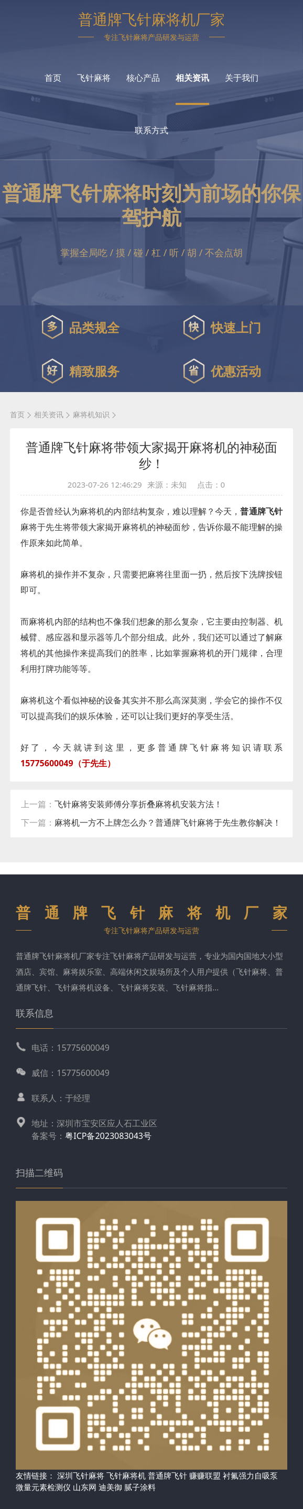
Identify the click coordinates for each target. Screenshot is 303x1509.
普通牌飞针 (167, 1475)
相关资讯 (192, 77)
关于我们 (241, 77)
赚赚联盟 (206, 1475)
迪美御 (110, 1487)
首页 (53, 77)
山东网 (84, 1487)
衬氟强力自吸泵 (250, 1475)
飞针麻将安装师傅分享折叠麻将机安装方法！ (138, 804)
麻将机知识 (91, 414)
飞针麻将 (94, 77)
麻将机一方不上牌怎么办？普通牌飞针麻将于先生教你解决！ (168, 822)
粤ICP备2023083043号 (108, 1136)
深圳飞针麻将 (80, 1475)
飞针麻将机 (126, 1475)
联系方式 (151, 130)
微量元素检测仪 (43, 1487)
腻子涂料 (140, 1487)
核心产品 (143, 77)
